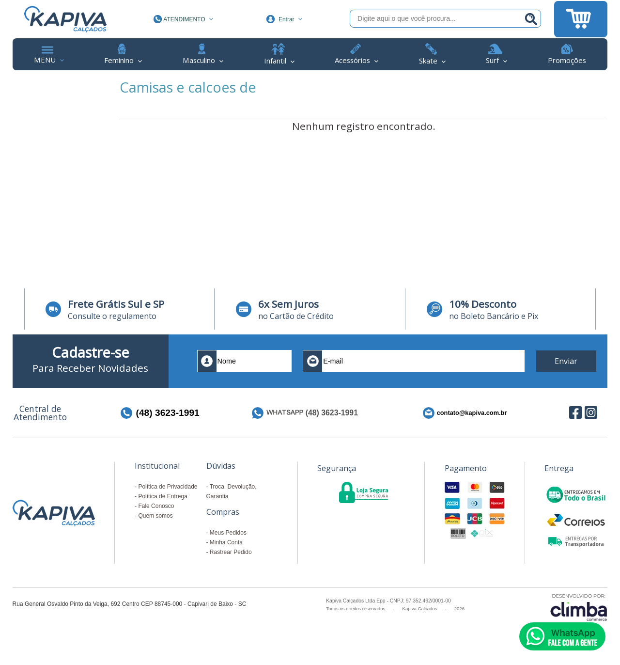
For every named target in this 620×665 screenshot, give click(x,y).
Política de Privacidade (167, 486)
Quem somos (155, 515)
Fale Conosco (156, 506)
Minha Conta (226, 542)
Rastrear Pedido (231, 552)
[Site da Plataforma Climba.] (578, 607)
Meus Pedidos (228, 532)
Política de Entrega (162, 496)
